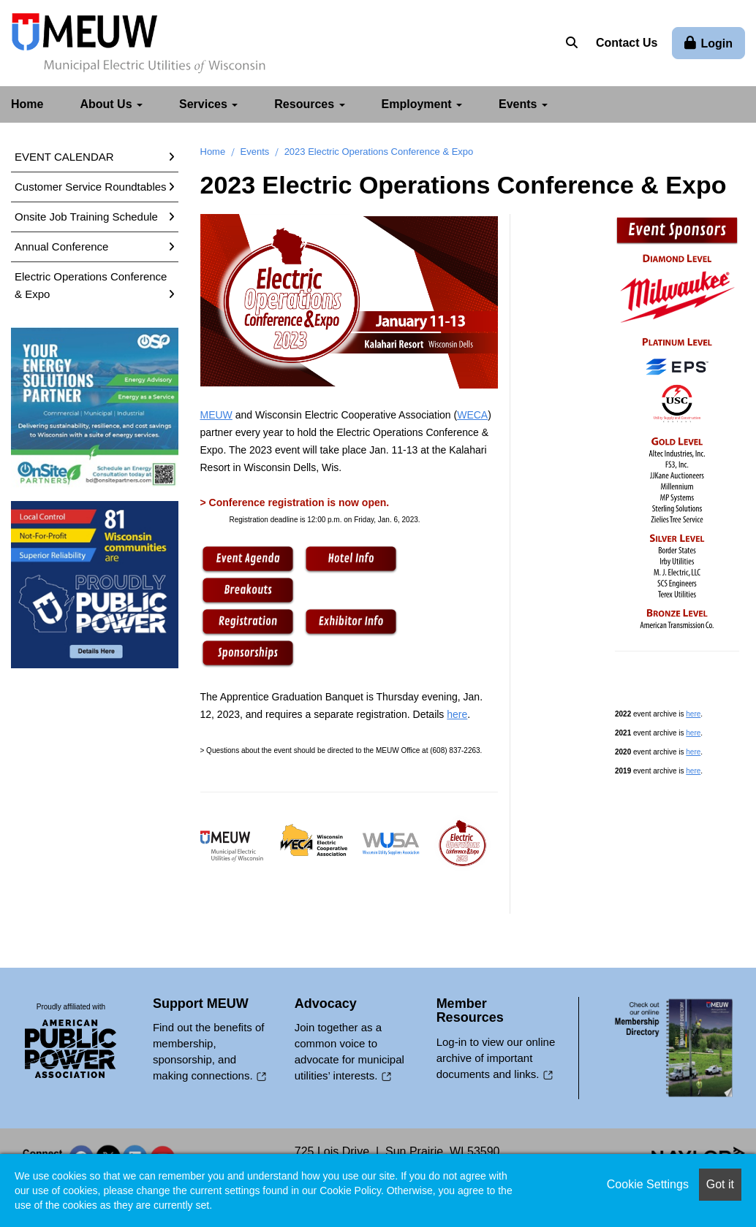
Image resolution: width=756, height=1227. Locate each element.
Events (523, 103)
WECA (472, 414)
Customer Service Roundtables (91, 186)
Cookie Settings (648, 1184)
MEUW (216, 414)
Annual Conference (61, 246)
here (457, 713)
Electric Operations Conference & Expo (91, 284)
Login (716, 43)
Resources (309, 103)
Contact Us (626, 43)
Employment (422, 103)
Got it (720, 1184)
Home (27, 103)
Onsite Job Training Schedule (86, 216)
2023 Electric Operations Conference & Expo (379, 150)
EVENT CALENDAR (64, 156)
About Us (111, 103)
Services (208, 103)
